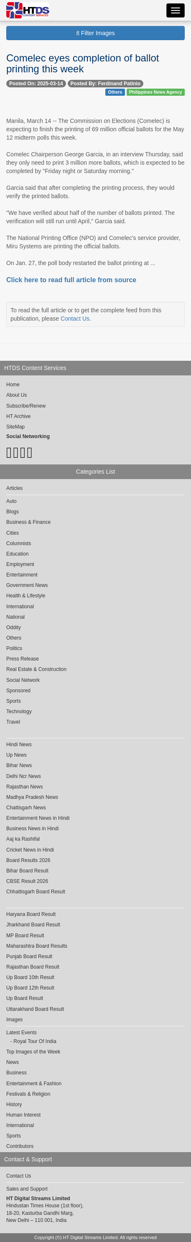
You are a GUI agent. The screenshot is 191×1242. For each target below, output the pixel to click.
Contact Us (75, 318)
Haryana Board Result (31, 914)
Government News (27, 585)
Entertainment (22, 575)
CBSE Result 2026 (27, 881)
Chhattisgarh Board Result (35, 892)
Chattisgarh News (26, 808)
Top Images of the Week (33, 1052)
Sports (13, 701)
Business (16, 1073)
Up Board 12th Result (30, 988)
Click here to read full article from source (71, 279)
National (15, 617)
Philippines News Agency (155, 91)
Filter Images (95, 33)
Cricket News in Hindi (30, 850)
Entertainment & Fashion (33, 1083)
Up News (16, 755)
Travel (13, 722)
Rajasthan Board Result (32, 967)
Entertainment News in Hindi (37, 818)
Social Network (23, 680)
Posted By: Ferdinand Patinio (105, 84)
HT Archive (18, 416)
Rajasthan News (24, 787)
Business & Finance (28, 522)
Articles (14, 488)
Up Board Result (24, 998)
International (20, 607)
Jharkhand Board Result (33, 925)
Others (115, 91)
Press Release (22, 659)
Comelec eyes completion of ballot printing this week (82, 63)
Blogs (12, 512)
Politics (14, 648)
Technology (19, 711)
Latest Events (21, 1032)
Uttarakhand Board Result (35, 1009)
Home (13, 385)
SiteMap (15, 427)
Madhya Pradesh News (32, 797)
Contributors (19, 1146)
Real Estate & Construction (36, 669)
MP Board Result (25, 936)
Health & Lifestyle (25, 596)
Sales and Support (27, 1189)
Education (17, 554)
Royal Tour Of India (34, 1041)
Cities (12, 533)
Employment (20, 564)
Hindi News (19, 744)
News (12, 1062)
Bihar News (19, 765)
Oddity (13, 627)
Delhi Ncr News (23, 776)
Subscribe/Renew (26, 406)
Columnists (18, 543)
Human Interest (23, 1115)
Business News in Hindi (32, 828)
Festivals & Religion (28, 1094)
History (14, 1104)
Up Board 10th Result (30, 977)
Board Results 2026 (28, 860)
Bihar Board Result (27, 871)
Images (14, 1020)
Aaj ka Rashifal (23, 839)
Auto (11, 501)
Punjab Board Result (29, 956)
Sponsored (18, 691)
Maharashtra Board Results (36, 946)
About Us (16, 395)
